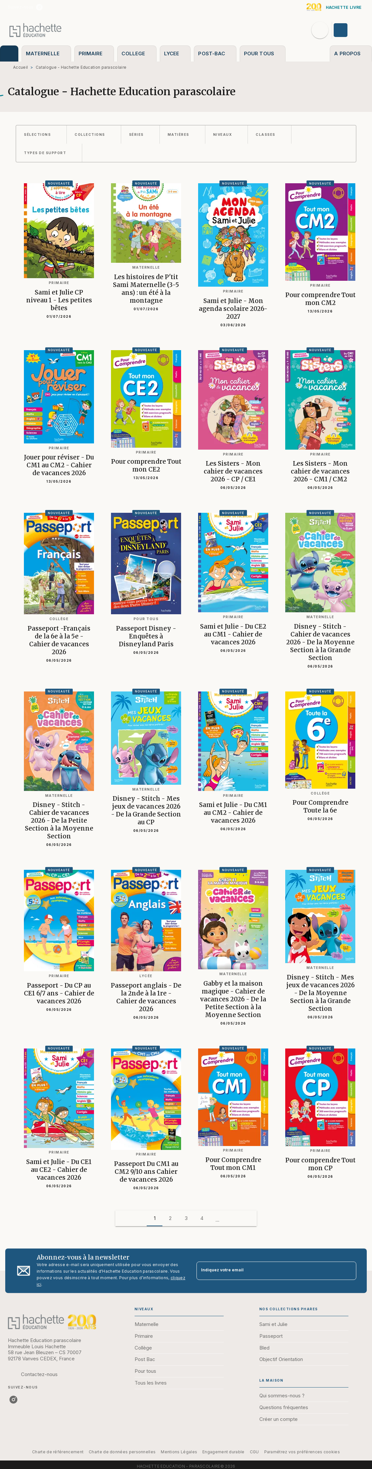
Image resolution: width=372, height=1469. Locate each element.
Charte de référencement (58, 1451)
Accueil (20, 67)
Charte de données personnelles (122, 1451)
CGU (254, 1451)
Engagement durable (223, 1451)
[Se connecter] (348, 30)
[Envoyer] (348, 1271)
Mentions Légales (179, 1451)
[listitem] (39, 7)
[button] (41, 134)
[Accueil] (35, 29)
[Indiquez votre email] (268, 1271)
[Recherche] (319, 30)
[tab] (9, 53)
